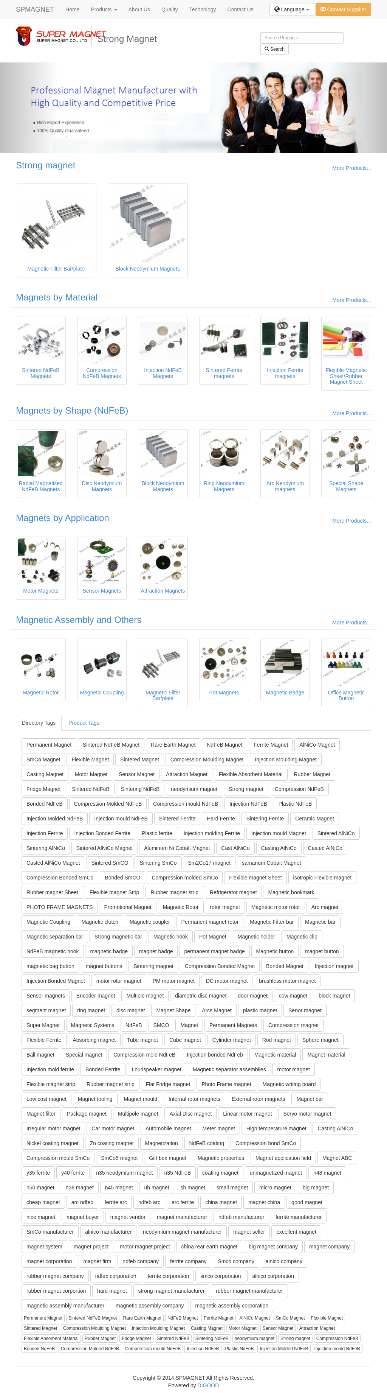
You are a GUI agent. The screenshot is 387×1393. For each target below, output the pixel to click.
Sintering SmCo (157, 863)
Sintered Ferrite (177, 819)
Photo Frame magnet (226, 1084)
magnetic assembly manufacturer (65, 1306)
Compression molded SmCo (185, 878)
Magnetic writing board (289, 1084)
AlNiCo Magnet (317, 745)
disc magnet (130, 1010)
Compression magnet (293, 1025)
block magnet (334, 996)
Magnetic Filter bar (272, 922)
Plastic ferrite (157, 833)
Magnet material (326, 1055)
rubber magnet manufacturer (249, 1291)
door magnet (253, 996)
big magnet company (273, 1247)
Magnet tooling (95, 1099)
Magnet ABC (337, 1158)
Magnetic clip (301, 937)
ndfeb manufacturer (241, 1217)
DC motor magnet (227, 981)
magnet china (264, 1202)
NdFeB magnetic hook (52, 951)
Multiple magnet (145, 996)
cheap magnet (43, 1202)
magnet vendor (128, 1217)
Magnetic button (275, 951)
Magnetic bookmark (291, 892)
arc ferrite (183, 1202)
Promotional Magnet (127, 907)
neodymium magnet (194, 789)
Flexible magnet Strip (114, 892)
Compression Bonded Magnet (220, 966)
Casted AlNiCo (325, 848)
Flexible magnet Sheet (255, 878)
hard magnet (112, 1291)
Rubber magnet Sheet (52, 892)
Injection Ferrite (44, 833)
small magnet (232, 1187)
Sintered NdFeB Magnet (111, 745)
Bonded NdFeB (44, 804)
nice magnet (40, 1217)
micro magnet (275, 1187)
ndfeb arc (149, 1202)
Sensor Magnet (137, 774)
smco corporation (220, 1276)
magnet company (329, 1247)
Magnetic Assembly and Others (78, 620)
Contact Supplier (343, 9)
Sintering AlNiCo (45, 848)
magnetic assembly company (150, 1306)
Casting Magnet (44, 774)
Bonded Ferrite (103, 1069)
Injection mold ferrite (50, 1069)
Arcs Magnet (217, 1010)
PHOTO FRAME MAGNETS (59, 907)
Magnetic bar (320, 922)
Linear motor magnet (247, 1114)
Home (72, 9)
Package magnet (87, 1114)
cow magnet (293, 996)
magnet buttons (104, 966)
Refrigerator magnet (233, 892)
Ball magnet (40, 1055)
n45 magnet (119, 1187)
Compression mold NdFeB (144, 1055)
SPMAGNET (35, 9)
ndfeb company (140, 1261)
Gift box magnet (167, 1158)
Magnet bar (309, 1099)
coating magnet (220, 1173)
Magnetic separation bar (54, 937)
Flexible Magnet (90, 759)
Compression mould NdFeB (185, 804)
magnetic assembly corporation (232, 1306)
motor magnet (293, 1069)
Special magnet (84, 1055)
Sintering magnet (153, 966)
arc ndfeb (82, 1202)
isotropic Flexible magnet (322, 878)
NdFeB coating (206, 1143)
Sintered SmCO (109, 863)
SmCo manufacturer (50, 1232)
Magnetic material (275, 1055)
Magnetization (161, 1143)
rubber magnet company (55, 1276)
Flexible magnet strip (50, 1084)
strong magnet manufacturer (171, 1291)
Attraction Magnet (186, 774)
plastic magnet (260, 1010)
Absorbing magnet (94, 1040)
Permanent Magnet (48, 745)
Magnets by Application (62, 518)
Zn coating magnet (112, 1143)
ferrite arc (116, 1202)
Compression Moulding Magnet (207, 759)
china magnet (221, 1202)
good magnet (306, 1202)
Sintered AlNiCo (336, 833)
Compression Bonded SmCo (59, 878)
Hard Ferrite (221, 819)
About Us (139, 9)
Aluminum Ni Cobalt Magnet (177, 848)
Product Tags (83, 723)
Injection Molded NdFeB (54, 819)
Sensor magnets (45, 996)
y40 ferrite (73, 1173)
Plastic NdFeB (295, 804)
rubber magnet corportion (56, 1291)
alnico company (284, 1261)
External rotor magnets (258, 1099)
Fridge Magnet (43, 789)
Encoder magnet (95, 996)
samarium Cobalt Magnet (271, 863)
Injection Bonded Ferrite (102, 833)
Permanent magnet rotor (210, 922)
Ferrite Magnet (271, 745)
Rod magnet (276, 1040)
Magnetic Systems (92, 1025)
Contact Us (241, 9)
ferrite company (188, 1261)
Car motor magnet (112, 1128)
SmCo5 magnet (119, 1158)
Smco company (236, 1261)
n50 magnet (40, 1187)
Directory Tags (39, 723)
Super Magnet (43, 1025)
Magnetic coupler (150, 922)
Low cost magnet (46, 1099)
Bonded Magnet (284, 966)
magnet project (91, 1247)
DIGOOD (208, 1385)
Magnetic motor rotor (275, 907)
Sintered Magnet (139, 759)
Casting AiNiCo (335, 1128)
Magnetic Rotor (181, 907)
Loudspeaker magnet (156, 1069)
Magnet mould (140, 1099)
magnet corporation (49, 1261)
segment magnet (46, 1010)
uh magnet (156, 1187)
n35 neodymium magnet (124, 1173)
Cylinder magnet (231, 1040)
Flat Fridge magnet (168, 1084)
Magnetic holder (257, 937)
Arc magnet (325, 907)
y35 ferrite (38, 1173)
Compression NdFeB (299, 789)
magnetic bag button (50, 966)
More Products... (351, 168)
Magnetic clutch (100, 922)
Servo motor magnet (307, 1114)
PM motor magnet (174, 981)
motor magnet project (145, 1247)
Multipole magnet (138, 1114)
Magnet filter (41, 1114)
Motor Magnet (91, 774)
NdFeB (133, 1025)
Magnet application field (283, 1158)
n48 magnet (327, 1173)
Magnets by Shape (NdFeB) (72, 410)
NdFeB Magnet (224, 745)
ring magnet (91, 1010)
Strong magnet (45, 165)
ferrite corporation (168, 1276)
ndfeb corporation (115, 1276)
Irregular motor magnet (53, 1128)
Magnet (189, 1025)
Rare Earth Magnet (173, 745)
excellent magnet (296, 1232)
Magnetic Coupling (48, 922)
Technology (202, 9)
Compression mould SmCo (58, 1158)
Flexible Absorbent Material (251, 774)
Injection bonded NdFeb (215, 1055)
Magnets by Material (57, 297)
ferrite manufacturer (299, 1217)
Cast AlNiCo (235, 848)
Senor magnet (305, 1010)
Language (291, 9)
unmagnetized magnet (276, 1173)
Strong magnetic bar (118, 937)
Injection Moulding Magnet (285, 759)
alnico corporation (273, 1276)
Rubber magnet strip (174, 892)
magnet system (44, 1247)
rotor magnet (225, 907)
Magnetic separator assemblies (229, 1069)
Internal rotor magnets (194, 1099)
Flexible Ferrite (44, 1040)
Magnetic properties (221, 1158)
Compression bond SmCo (265, 1143)
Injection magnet (334, 966)
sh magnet (193, 1187)
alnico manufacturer (108, 1232)
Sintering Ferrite (265, 819)
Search (275, 49)
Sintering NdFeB (140, 789)
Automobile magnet (168, 1128)
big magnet (316, 1187)
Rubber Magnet (312, 774)
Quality (169, 9)
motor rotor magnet (118, 981)
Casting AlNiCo (279, 848)
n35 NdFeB (177, 1173)
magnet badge (156, 951)
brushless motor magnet (287, 981)
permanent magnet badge (214, 951)
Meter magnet (219, 1128)
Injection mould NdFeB (121, 819)
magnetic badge (109, 951)
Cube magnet (185, 1040)
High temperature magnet (276, 1128)
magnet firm (97, 1261)
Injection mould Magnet (278, 833)
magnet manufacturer (182, 1217)
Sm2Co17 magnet (209, 863)
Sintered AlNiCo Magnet (104, 848)
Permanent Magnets (233, 1025)
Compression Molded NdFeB (108, 804)
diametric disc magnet (200, 996)
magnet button (322, 951)
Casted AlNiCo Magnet (53, 863)
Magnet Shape (173, 1010)
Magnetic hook (170, 937)
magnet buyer (83, 1217)
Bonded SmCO (122, 878)
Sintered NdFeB (91, 789)
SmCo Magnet (43, 759)
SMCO (161, 1025)
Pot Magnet (212, 937)
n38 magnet (80, 1187)
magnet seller (249, 1232)
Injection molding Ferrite (212, 833)
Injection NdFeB (248, 804)
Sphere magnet (320, 1040)
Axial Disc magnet (190, 1114)
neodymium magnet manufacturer (182, 1232)
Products (104, 9)
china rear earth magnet (209, 1247)
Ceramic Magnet (314, 819)
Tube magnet (142, 1040)
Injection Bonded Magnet (55, 981)
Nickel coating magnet (52, 1143)
